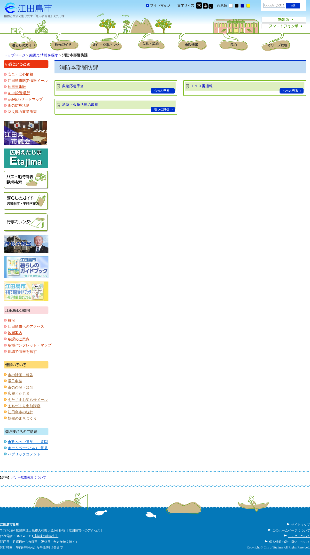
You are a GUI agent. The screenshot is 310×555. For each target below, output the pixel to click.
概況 (11, 320)
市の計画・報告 (20, 375)
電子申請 (15, 381)
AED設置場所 (19, 93)
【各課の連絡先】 (45, 536)
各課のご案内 (19, 339)
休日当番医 (17, 87)
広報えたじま (19, 393)
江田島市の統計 (20, 412)
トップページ (14, 55)
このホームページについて (291, 530)
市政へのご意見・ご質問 (28, 442)
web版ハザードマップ (25, 99)
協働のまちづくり (22, 418)
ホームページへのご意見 (28, 448)
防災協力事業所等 (22, 112)
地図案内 (15, 333)
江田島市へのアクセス (26, 326)
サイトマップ (300, 524)
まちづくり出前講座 (24, 406)
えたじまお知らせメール (28, 400)
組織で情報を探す (43, 55)
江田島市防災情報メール (28, 81)
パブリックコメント (24, 454)
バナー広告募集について (28, 477)
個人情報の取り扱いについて (289, 542)
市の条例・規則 (20, 387)
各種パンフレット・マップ (29, 345)
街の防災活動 (19, 105)
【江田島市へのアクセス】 (84, 530)
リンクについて (299, 536)
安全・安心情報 (20, 74)
